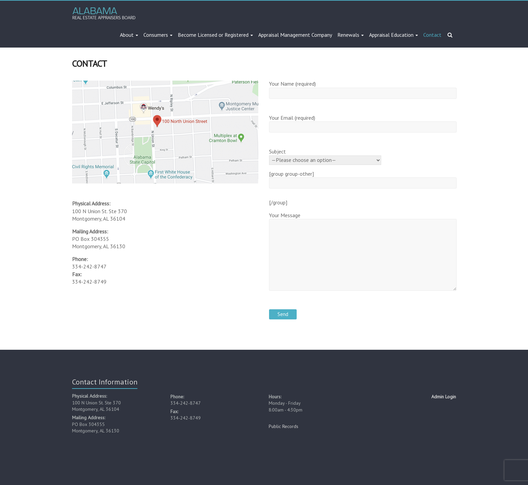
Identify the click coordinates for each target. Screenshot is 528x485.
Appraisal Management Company (295, 34)
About (127, 34)
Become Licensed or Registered (213, 34)
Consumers (155, 34)
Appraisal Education (391, 34)
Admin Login (443, 397)
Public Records (283, 426)
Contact (432, 34)
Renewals (348, 34)
